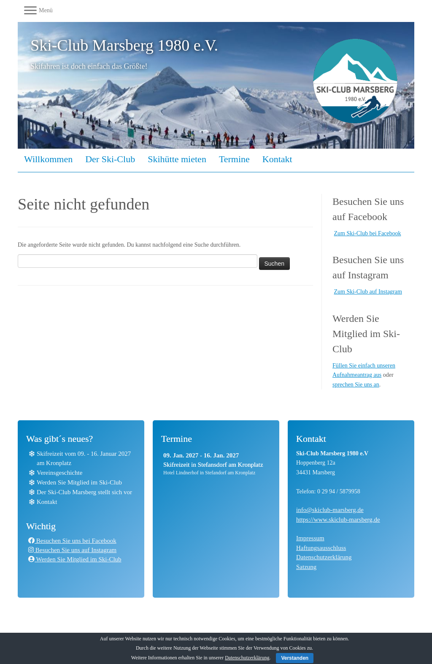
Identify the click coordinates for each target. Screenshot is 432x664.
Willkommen (48, 159)
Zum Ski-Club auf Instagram (368, 291)
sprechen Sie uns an (355, 384)
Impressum (310, 538)
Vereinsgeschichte (59, 472)
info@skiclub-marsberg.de (330, 509)
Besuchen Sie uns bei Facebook (72, 540)
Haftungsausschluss (321, 547)
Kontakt (277, 159)
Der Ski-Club (110, 159)
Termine (234, 159)
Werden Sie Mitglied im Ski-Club (79, 482)
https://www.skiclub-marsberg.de (338, 519)
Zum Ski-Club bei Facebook (367, 233)
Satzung (306, 566)
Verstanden (294, 658)
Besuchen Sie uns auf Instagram (72, 550)
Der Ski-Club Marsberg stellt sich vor (84, 492)
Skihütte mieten (177, 159)
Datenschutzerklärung (324, 557)
